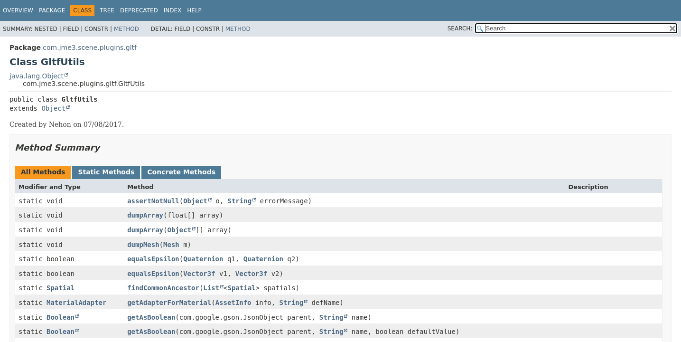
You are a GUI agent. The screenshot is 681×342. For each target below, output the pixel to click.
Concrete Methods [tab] (181, 172)
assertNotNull (153, 201)
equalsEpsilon (153, 259)
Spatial (61, 288)
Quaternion (203, 259)
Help (194, 10)
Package (52, 10)
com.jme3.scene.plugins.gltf (90, 47)
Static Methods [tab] (106, 172)
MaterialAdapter (76, 302)
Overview (18, 10)
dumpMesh (143, 244)
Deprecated (139, 10)
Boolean (61, 317)
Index (173, 10)
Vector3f (199, 273)
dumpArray (145, 215)
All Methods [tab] (43, 172)
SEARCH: (460, 28)
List (211, 288)
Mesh (171, 244)
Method (126, 29)
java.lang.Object (36, 76)
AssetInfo (233, 302)
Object (53, 108)
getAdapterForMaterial (169, 302)
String (239, 201)
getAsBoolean (151, 317)
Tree (107, 10)
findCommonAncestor (163, 288)
